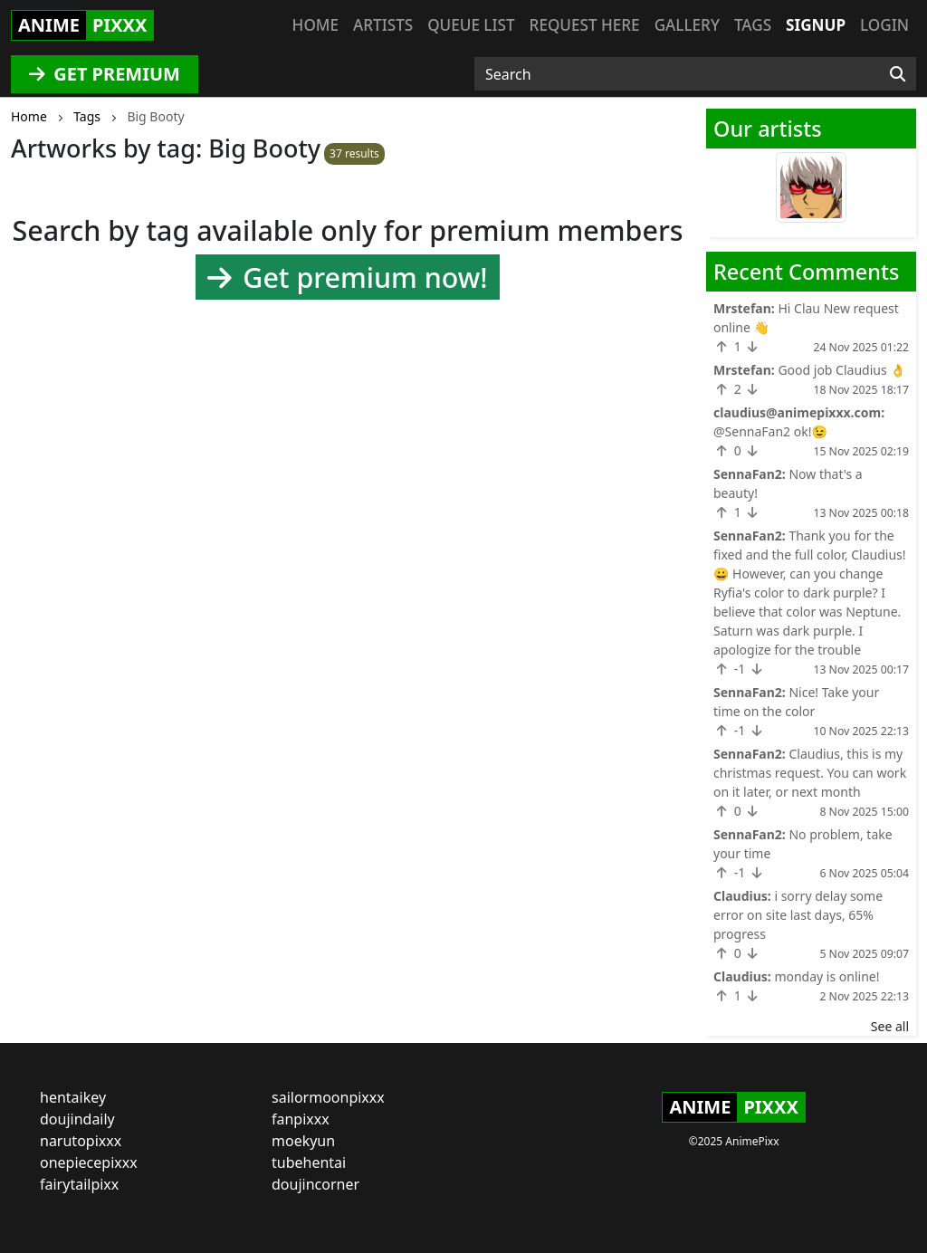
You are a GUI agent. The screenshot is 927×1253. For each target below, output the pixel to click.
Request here (585, 24)
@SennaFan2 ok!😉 (770, 431)
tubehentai (309, 1162)
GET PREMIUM (104, 74)
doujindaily (77, 1119)
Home (315, 24)
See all (890, 1026)
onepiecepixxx (89, 1162)
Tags (752, 24)
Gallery (687, 24)
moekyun (303, 1141)
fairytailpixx (79, 1184)
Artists (383, 24)
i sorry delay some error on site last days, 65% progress (798, 914)
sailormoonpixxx (328, 1097)
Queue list (470, 24)
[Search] (897, 74)
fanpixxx (301, 1119)
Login (884, 24)
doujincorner (315, 1184)
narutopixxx (80, 1141)
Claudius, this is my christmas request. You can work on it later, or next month (809, 772)
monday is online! (826, 976)
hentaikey (73, 1097)
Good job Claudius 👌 (841, 369)
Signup (816, 24)
